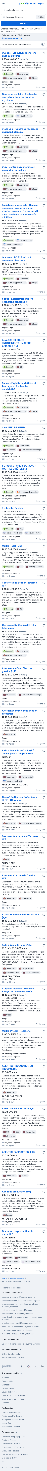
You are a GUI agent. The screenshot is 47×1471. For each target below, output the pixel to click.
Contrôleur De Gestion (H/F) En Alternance (19, 626)
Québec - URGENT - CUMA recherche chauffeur (16, 259)
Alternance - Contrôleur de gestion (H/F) (17, 670)
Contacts (6, 1385)
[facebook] (21, 1366)
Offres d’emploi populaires (12, 1354)
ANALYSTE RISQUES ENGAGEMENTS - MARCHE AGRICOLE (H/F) (16, 343)
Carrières (5, 1402)
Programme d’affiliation (11, 1427)
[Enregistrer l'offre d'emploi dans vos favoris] (44, 53)
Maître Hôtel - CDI (12, 546)
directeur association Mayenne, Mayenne (18, 1297)
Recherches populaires (13, 1288)
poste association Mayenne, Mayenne (17, 1330)
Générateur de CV (9, 1458)
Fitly (3, 1461)
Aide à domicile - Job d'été (17, 945)
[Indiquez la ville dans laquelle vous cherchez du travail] (23, 17)
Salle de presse (8, 1388)
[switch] (43, 44)
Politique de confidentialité (13, 1447)
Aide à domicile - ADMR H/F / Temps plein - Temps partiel (18, 752)
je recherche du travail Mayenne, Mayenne (19, 1323)
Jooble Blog (6, 1423)
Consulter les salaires (10, 1451)
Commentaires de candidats (13, 1399)
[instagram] (28, 1366)
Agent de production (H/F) (16, 1191)
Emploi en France (9, 1440)
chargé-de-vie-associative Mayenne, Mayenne (20, 1327)
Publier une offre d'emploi (12, 1416)
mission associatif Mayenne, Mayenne (17, 1314)
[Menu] (3, 3)
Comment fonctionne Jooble (13, 1395)
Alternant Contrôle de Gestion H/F (18, 877)
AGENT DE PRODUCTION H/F (18, 1108)
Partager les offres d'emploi (13, 1419)
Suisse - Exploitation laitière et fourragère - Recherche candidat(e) (19, 386)
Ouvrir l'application (38, 3)
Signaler (40, 87)
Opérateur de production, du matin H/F (17, 1233)
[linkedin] (42, 1366)
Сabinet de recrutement (11, 1412)
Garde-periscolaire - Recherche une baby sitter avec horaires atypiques (19, 97)
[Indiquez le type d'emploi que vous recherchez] (23, 10)
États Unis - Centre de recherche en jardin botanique (20, 130)
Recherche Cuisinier (13, 508)
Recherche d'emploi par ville (13, 1357)
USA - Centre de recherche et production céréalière (18, 168)
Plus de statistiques (12, 38)
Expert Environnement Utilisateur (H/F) (20, 916)
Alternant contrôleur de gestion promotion (19, 712)
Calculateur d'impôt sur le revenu (15, 1454)
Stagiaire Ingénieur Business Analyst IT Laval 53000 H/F (18, 990)
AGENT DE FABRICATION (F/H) (18, 1152)
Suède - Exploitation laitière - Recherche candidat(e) (18, 300)
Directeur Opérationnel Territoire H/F (20, 838)
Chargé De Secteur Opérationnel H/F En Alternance (20, 798)
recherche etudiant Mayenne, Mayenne (18, 1334)
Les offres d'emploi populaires (13, 1437)
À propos (5, 1378)
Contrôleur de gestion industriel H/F (19, 584)
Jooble (16, 1468)
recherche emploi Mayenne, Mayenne (17, 1310)
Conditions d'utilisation (11, 1444)
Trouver (23, 23)
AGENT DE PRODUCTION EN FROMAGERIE (17, 1067)
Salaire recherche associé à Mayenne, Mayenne (21, 1344)
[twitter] (35, 1366)
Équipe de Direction (10, 1392)
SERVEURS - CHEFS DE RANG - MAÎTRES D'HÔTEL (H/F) (19, 467)
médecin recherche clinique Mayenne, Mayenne (21, 1300)
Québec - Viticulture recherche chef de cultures (19, 54)
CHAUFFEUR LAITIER (13, 427)
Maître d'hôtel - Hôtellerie (16, 1031)
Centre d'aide (7, 1381)
